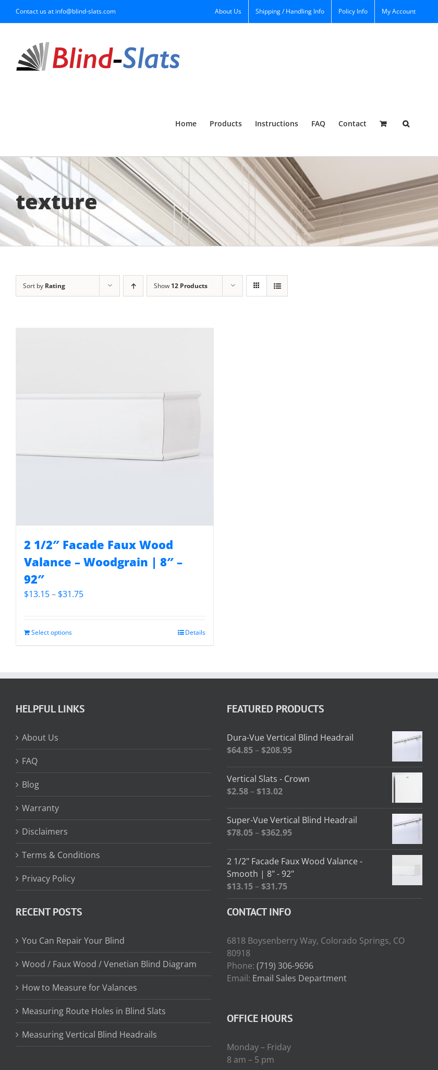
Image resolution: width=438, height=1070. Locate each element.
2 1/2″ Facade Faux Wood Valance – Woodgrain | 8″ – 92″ (103, 562)
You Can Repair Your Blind (73, 940)
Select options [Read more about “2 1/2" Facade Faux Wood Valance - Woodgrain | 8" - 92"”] (51, 632)
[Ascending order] (133, 285)
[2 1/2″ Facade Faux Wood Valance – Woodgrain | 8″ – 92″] (114, 427)
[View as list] (277, 286)
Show (181, 285)
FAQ (30, 761)
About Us (40, 737)
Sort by (44, 285)
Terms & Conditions (61, 855)
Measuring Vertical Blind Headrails (89, 1034)
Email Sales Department (299, 978)
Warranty (40, 808)
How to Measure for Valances (79, 987)
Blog (30, 784)
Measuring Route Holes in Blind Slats (94, 1011)
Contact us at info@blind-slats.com (66, 11)
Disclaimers (45, 831)
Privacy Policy (48, 878)
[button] (406, 123)
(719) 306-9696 (285, 965)
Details (195, 632)
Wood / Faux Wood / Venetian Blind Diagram (109, 964)
